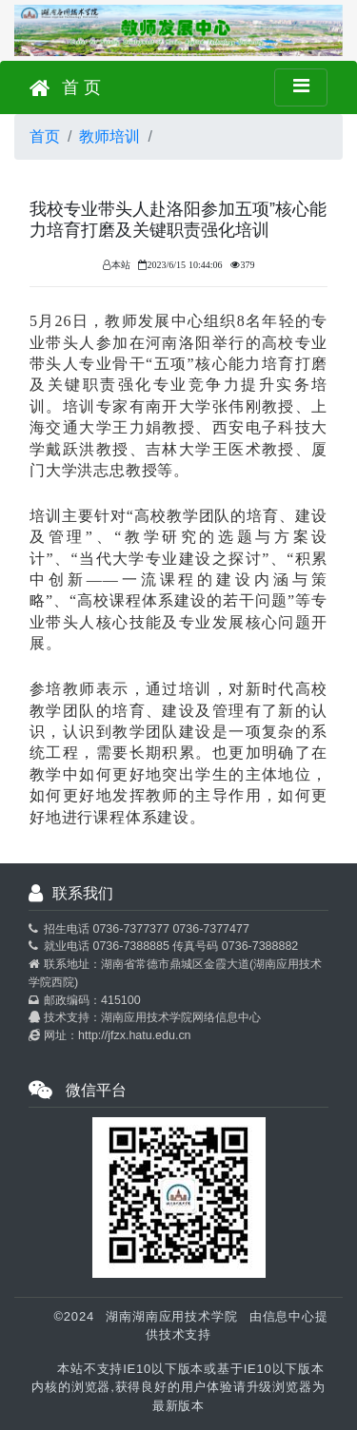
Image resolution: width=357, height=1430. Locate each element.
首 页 (65, 88)
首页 (45, 136)
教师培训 (109, 136)
